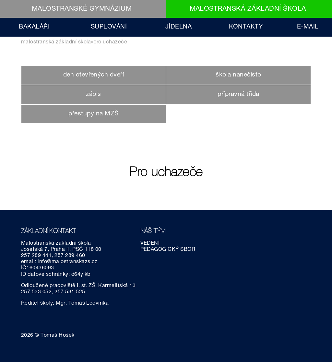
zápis (93, 94)
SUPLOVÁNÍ (109, 27)
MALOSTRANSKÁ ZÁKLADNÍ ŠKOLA (248, 9)
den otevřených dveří (93, 75)
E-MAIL (308, 27)
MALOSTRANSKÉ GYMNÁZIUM (82, 9)
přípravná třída (238, 94)
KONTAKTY (246, 27)
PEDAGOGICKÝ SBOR (168, 249)
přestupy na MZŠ (93, 114)
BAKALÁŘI (34, 27)
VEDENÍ (150, 243)
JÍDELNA (178, 27)
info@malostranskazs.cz (68, 262)
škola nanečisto (238, 75)
